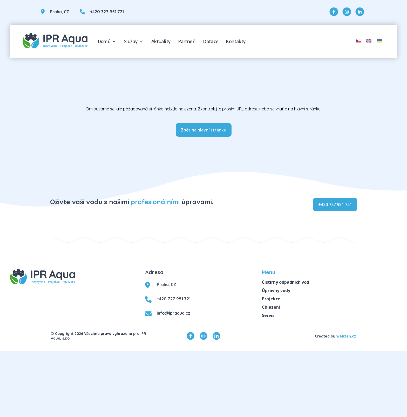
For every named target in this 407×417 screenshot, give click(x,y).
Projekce (271, 299)
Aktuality (161, 41)
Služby (134, 41)
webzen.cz (346, 336)
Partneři (186, 41)
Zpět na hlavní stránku (203, 130)
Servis (268, 315)
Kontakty (236, 41)
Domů (107, 41)
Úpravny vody (276, 290)
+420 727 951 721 (335, 204)
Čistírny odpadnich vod (285, 282)
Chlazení (271, 307)
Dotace (210, 41)
